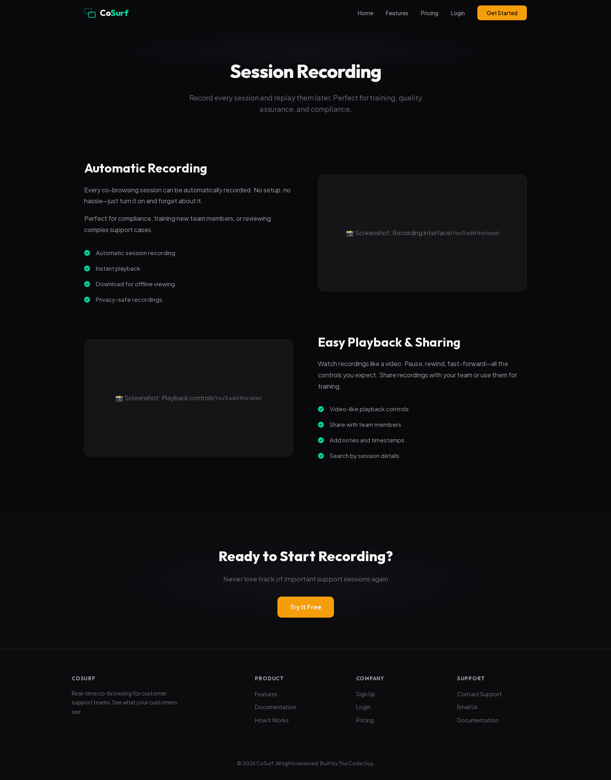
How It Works (272, 720)
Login (458, 12)
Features (397, 12)
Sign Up (365, 693)
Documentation (275, 706)
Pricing (429, 12)
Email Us (467, 706)
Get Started (502, 12)
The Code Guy (356, 763)
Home (365, 12)
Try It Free (305, 607)
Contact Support (479, 693)
